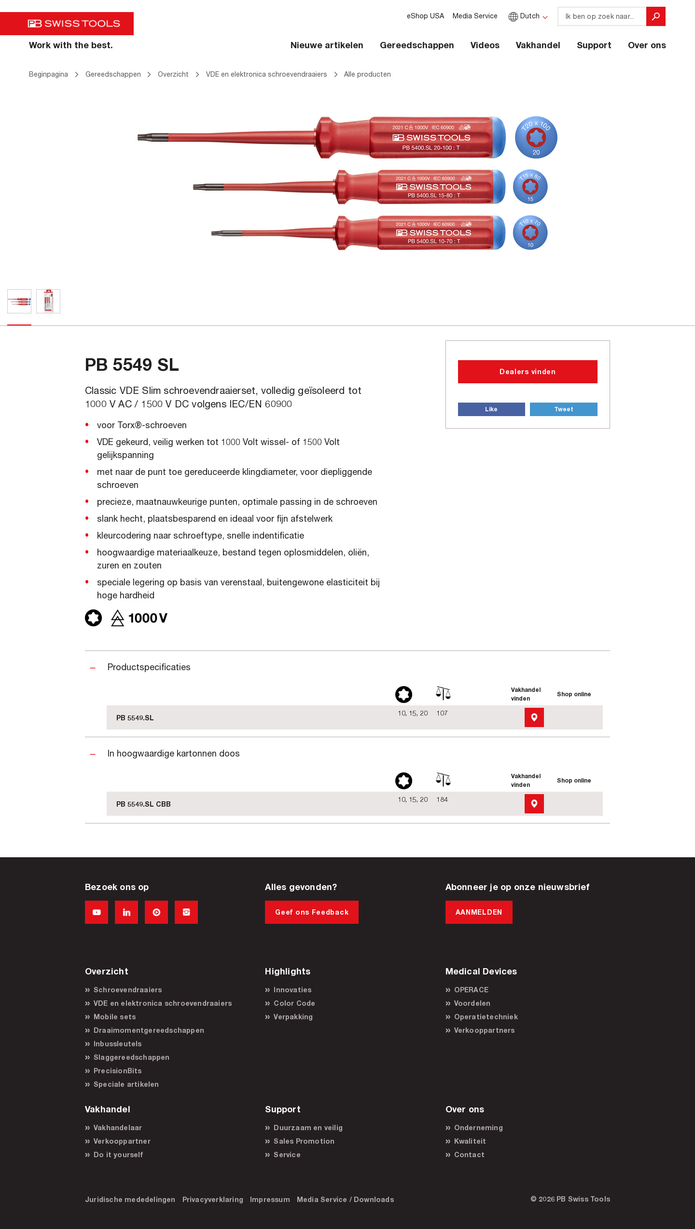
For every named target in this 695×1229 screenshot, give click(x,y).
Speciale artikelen (126, 1084)
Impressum (270, 1199)
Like (491, 409)
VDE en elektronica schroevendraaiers (163, 1003)
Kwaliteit (470, 1141)
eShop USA (425, 16)
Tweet (563, 409)
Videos (485, 45)
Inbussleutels (118, 1044)
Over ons (647, 45)
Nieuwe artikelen (327, 45)
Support (594, 45)
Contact (469, 1154)
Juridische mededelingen (130, 1199)
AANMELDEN (479, 912)
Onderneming (478, 1127)
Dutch (523, 16)
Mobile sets (115, 1017)
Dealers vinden (528, 371)
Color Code (294, 1003)
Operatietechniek (486, 1017)
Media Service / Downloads (345, 1199)
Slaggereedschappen (132, 1057)
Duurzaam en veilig (308, 1127)
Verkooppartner (122, 1141)
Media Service (475, 16)
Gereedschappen (417, 45)
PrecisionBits (118, 1071)
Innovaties (292, 990)
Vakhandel (538, 45)
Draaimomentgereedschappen (149, 1030)
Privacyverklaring (212, 1199)
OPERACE (471, 990)
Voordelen (472, 1003)
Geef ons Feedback (311, 912)
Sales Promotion (304, 1141)
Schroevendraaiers (128, 990)
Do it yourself (118, 1154)
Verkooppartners (484, 1030)
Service (287, 1154)
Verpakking (293, 1017)
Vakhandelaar (118, 1127)
